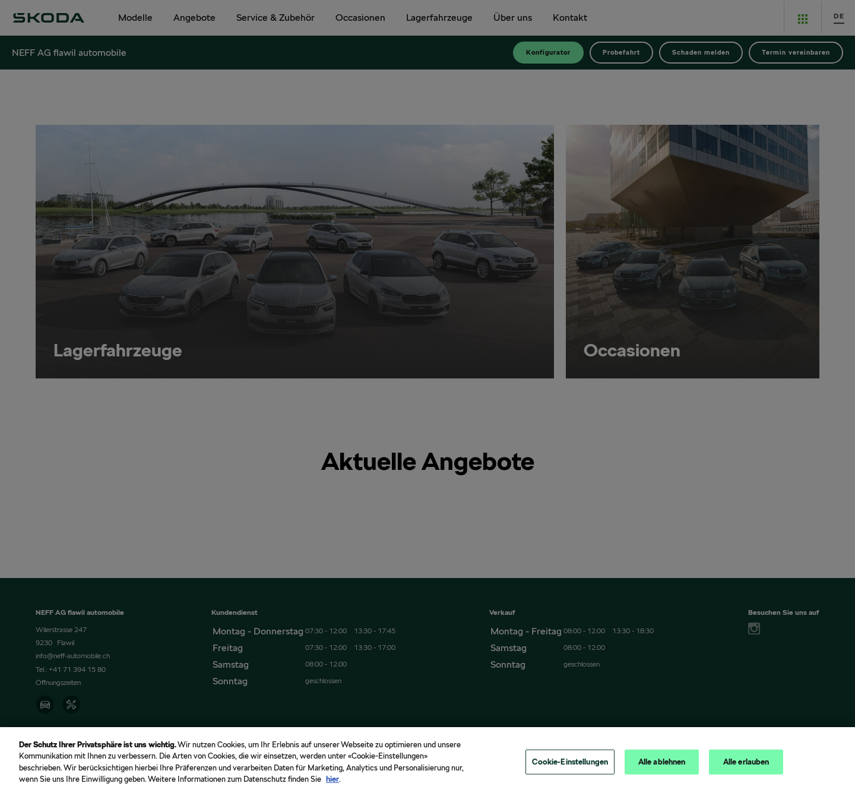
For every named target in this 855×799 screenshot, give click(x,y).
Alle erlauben (746, 765)
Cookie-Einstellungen (570, 765)
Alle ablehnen (662, 765)
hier (332, 783)
